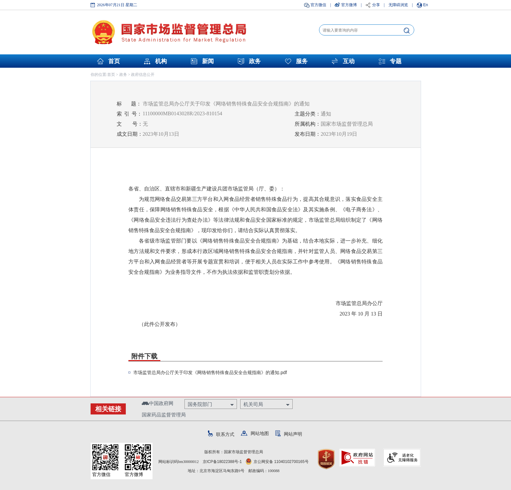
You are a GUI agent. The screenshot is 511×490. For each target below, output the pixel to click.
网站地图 (255, 433)
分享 (376, 5)
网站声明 (288, 434)
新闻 (208, 61)
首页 (114, 61)
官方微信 (318, 5)
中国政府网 (157, 403)
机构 (161, 61)
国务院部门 (200, 404)
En (425, 5)
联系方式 (221, 434)
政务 (255, 61)
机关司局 (253, 404)
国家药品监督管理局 (164, 414)
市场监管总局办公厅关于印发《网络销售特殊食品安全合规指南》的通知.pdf (210, 372)
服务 (302, 61)
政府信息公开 (142, 74)
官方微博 (349, 5)
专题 (396, 61)
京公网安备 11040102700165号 (277, 461)
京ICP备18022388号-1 (222, 461)
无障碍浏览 (398, 5)
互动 (349, 61)
